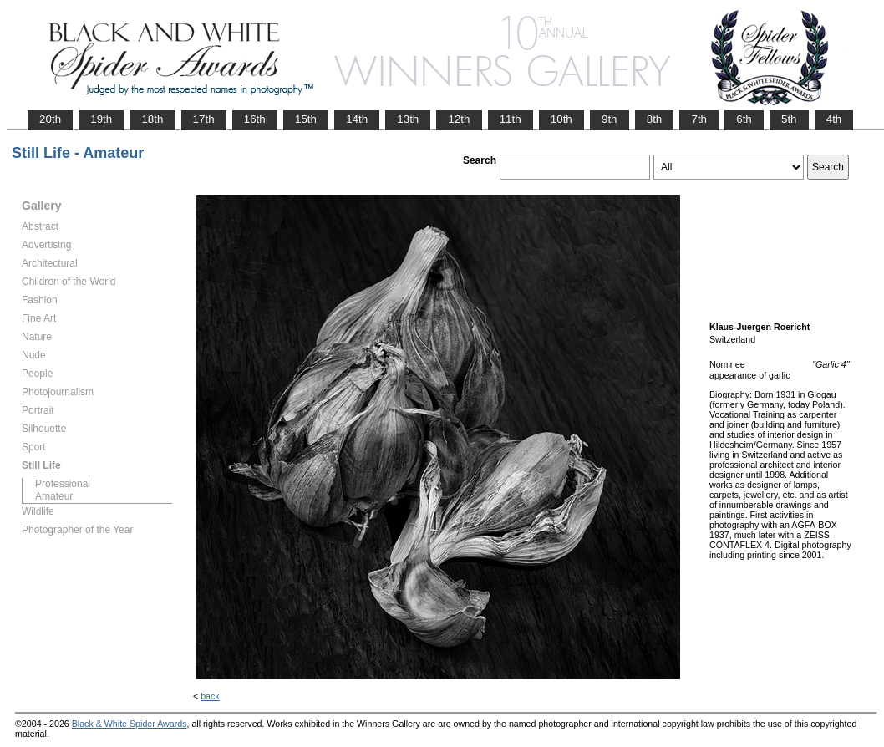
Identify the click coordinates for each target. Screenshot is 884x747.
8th (655, 119)
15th (306, 119)
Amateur (54, 496)
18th (152, 119)
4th (834, 119)
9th (609, 119)
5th (789, 119)
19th (101, 119)
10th (561, 119)
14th (357, 119)
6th (744, 119)
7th (699, 119)
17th (204, 119)
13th (408, 119)
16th (255, 119)
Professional (62, 484)
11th (510, 119)
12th (459, 119)
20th (50, 119)
